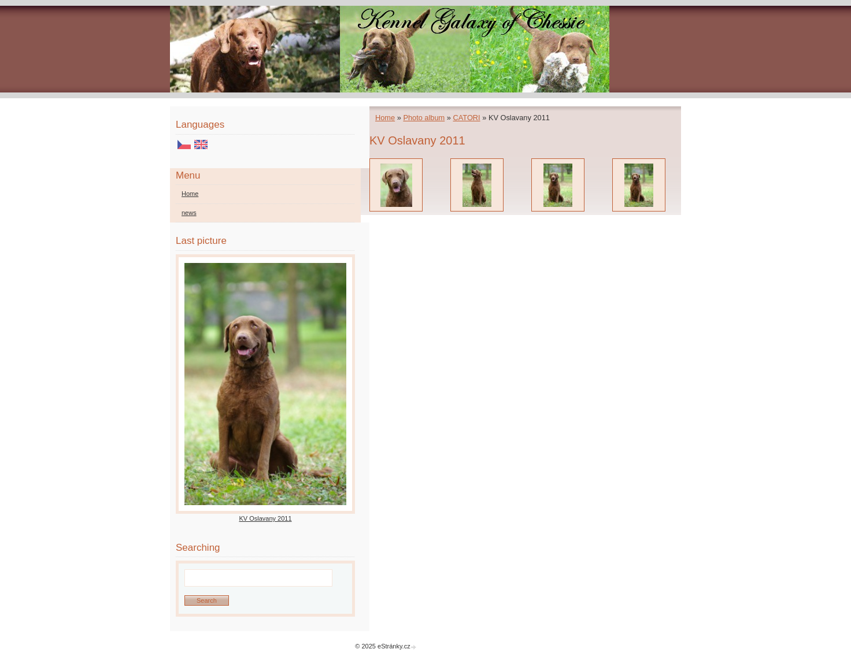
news (189, 212)
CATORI (466, 117)
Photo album (424, 117)
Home (385, 117)
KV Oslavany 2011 (265, 518)
